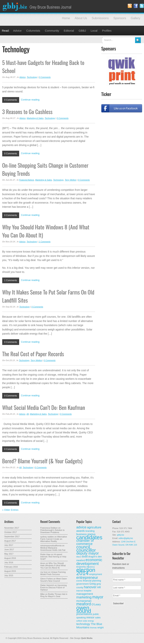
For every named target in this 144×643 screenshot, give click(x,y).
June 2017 (9, 549)
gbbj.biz (120, 535)
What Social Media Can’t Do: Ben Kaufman (43, 407)
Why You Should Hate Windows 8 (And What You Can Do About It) (53, 565)
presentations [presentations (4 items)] (84, 614)
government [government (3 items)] (82, 584)
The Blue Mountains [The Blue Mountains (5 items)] (89, 625)
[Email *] (126, 596)
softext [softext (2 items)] (79, 621)
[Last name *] (126, 588)
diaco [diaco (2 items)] (78, 556)
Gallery (135, 18)
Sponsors (119, 18)
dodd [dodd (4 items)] (85, 556)
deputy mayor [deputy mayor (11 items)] (87, 553)
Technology (32, 77)
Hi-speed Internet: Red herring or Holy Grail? (53, 556)
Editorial (69, 30)
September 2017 (12, 536)
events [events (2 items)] (79, 581)
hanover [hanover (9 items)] (90, 587)
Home (66, 18)
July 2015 (8, 575)
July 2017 (8, 545)
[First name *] (126, 580)
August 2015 (10, 571)
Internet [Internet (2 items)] (79, 591)
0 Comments (45, 77)
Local (94, 30)
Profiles (106, 30)
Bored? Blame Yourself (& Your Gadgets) (42, 461)
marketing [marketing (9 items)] (84, 597)
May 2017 (8, 554)
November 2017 (11, 528)
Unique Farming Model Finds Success (53, 573)
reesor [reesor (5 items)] (90, 617)
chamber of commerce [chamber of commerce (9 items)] (85, 542)
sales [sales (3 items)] (97, 617)
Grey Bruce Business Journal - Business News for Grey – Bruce (37, 6)
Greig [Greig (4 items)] (92, 583)
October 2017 (10, 532)
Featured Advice (26, 180)
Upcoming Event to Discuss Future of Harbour (53, 587)
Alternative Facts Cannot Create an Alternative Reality (53, 539)
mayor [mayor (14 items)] (97, 597)
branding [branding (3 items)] (90, 531)
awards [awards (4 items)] (80, 530)
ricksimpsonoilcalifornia (51, 545)
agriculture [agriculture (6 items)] (94, 527)
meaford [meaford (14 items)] (83, 604)
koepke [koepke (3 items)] (87, 590)
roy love (44, 572)
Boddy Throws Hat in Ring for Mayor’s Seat (53, 595)
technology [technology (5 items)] (83, 623)
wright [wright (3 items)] (100, 627)
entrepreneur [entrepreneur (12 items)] (87, 577)
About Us (81, 18)
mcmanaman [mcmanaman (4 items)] (84, 600)
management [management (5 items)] (84, 593)
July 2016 (8, 562)
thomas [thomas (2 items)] (93, 627)
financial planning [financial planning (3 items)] (92, 580)
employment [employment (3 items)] (95, 574)
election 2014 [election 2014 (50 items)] (85, 571)
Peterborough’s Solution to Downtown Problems (52, 531)
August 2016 (10, 558)
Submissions (100, 18)
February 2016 (11, 567)
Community (52, 30)
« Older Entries (10, 509)
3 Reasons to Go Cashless (27, 111)
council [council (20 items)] (83, 547)
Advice (17, 30)
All (27, 414)
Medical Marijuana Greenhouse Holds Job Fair (53, 549)
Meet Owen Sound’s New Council (53, 580)
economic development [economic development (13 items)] (89, 562)
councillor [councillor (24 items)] (86, 550)
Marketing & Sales (35, 118)
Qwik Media (86, 638)
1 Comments (44, 241)
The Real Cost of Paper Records (33, 354)
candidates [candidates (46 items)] (89, 537)
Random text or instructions (120, 566)
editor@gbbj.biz (126, 538)
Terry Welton (70, 180)
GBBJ (82, 30)
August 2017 (10, 541)
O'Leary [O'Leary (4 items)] (96, 604)
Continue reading (30, 99)
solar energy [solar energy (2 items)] (88, 621)
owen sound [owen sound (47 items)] (83, 609)
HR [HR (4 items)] (99, 587)
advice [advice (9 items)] (81, 527)
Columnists (33, 30)
